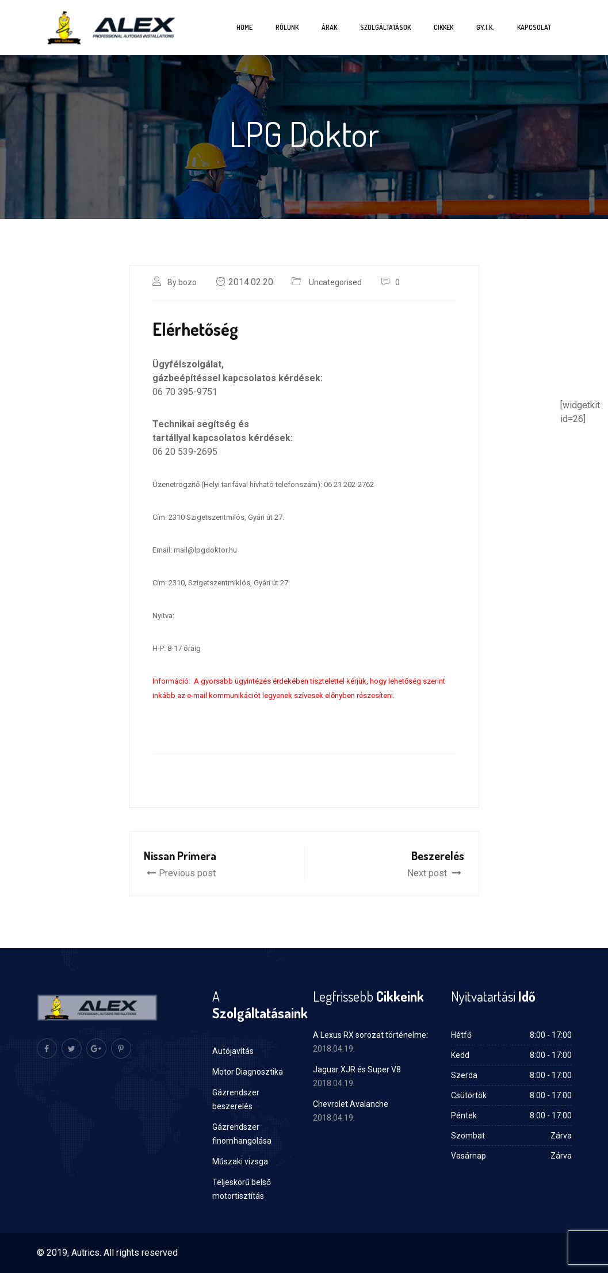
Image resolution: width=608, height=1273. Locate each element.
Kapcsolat (534, 27)
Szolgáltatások (385, 27)
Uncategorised (335, 282)
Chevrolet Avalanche (350, 1104)
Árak (329, 27)
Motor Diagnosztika (247, 1071)
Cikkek (443, 27)
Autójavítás (233, 1051)
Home (244, 27)
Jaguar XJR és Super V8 (357, 1069)
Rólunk (287, 27)
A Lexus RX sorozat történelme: (370, 1035)
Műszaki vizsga (240, 1161)
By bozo (182, 282)
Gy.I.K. (485, 27)
